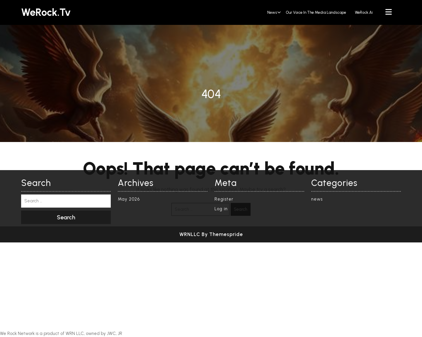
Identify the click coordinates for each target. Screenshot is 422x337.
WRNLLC (189, 170)
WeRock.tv (46, 12)
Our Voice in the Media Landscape (316, 12)
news (272, 12)
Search (240, 209)
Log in (221, 144)
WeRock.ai (364, 12)
